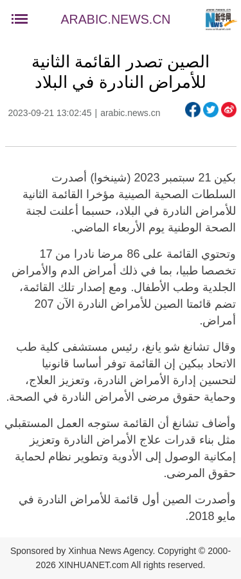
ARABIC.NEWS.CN (116, 19)
